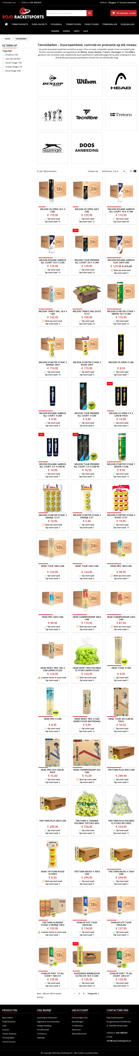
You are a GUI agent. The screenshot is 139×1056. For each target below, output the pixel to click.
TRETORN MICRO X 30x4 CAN (121, 872)
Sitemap (41, 1037)
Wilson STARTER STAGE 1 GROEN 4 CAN (121, 465)
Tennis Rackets (20, 24)
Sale (85, 31)
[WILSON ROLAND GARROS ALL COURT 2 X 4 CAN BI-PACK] (52, 435)
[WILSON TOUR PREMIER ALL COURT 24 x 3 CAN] (87, 231)
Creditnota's (77, 1025)
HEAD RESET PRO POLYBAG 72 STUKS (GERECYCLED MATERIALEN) (87, 670)
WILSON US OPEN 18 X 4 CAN (52, 210)
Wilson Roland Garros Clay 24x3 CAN (121, 261)
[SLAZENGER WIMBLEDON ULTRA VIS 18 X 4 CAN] (87, 944)
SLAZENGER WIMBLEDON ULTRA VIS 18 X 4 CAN (87, 974)
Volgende (94, 993)
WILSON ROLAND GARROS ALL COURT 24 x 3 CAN (52, 261)
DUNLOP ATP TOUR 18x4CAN (87, 923)
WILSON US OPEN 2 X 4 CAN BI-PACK (121, 414)
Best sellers (7, 1017)
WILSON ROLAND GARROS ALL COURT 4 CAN (52, 414)
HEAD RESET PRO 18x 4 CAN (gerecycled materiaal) (53, 670)
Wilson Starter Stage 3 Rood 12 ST (121, 516)
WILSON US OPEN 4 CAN (121, 362)
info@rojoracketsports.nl (119, 1040)
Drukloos (12, 54)
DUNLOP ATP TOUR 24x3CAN (121, 923)
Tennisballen (109, 24)
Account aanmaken (127, 2)
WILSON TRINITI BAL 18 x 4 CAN (53, 312)
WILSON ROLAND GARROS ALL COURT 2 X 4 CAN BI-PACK (52, 466)
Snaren (55, 31)
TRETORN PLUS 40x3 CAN (121, 769)
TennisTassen (73, 24)
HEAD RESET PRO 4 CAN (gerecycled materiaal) (86, 720)
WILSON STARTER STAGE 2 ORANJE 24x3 (53, 363)
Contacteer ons (9, 2)
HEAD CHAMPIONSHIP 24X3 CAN (121, 618)
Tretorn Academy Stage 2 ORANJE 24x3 (52, 923)
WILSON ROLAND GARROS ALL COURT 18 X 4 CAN (121, 210)
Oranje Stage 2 (14, 66)
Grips (77, 31)
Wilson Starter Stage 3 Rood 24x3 (87, 363)
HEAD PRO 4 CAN (52, 718)
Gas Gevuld (13, 58)
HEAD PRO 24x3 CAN (52, 616)
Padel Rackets (39, 24)
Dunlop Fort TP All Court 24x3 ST (121, 974)
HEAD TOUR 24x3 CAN (86, 566)
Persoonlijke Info (80, 1017)
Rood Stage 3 (13, 70)
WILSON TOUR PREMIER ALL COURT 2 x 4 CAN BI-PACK (87, 466)
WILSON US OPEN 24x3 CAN (87, 210)
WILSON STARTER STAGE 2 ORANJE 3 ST (87, 516)
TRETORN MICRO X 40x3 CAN (87, 872)
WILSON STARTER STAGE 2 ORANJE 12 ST (53, 516)
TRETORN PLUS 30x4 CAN (52, 820)
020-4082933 (35, 2)
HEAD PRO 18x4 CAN (121, 566)
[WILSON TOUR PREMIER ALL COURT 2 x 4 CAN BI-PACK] (87, 435)
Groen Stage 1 (14, 62)
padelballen (127, 24)
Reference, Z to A (114, 171)
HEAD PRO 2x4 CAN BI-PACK (53, 771)
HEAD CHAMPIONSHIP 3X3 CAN (86, 771)
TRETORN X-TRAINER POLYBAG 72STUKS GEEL (87, 822)
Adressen (76, 1029)
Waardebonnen (79, 1033)
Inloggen (112, 2)
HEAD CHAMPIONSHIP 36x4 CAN (87, 618)
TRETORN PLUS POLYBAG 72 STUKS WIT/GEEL (121, 822)
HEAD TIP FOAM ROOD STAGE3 (52, 872)
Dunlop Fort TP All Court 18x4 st (52, 974)
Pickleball (56, 24)
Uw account (80, 1010)
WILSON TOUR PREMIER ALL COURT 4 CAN (86, 414)
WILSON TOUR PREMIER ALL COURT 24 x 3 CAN (86, 261)
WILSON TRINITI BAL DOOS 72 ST (87, 312)
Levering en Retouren (47, 1017)
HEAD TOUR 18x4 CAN (52, 566)
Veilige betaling (44, 1025)
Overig (66, 31)
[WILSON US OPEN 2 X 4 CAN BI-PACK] (121, 384)
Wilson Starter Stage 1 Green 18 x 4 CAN (121, 312)
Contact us (42, 1033)
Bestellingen (77, 1021)
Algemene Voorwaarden (48, 1021)
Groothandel (43, 1029)
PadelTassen (92, 24)
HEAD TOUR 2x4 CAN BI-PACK (121, 720)
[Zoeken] (69, 13)
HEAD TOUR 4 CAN (121, 667)
